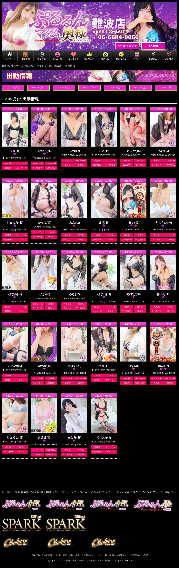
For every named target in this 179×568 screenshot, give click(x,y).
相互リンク (170, 492)
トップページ (9, 492)
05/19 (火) (38, 87)
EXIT (146, 555)
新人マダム (122, 492)
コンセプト (72, 492)
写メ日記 (99, 492)
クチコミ (110, 492)
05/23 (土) (140, 87)
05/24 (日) (166, 87)
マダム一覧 (58, 492)
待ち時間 (46, 492)
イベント (147, 492)
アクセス (158, 492)
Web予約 (34, 492)
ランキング (86, 492)
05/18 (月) (13, 87)
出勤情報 (23, 492)
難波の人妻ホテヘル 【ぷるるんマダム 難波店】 (89, 560)
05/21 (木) (89, 87)
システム (135, 492)
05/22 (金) (115, 87)
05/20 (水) (64, 87)
